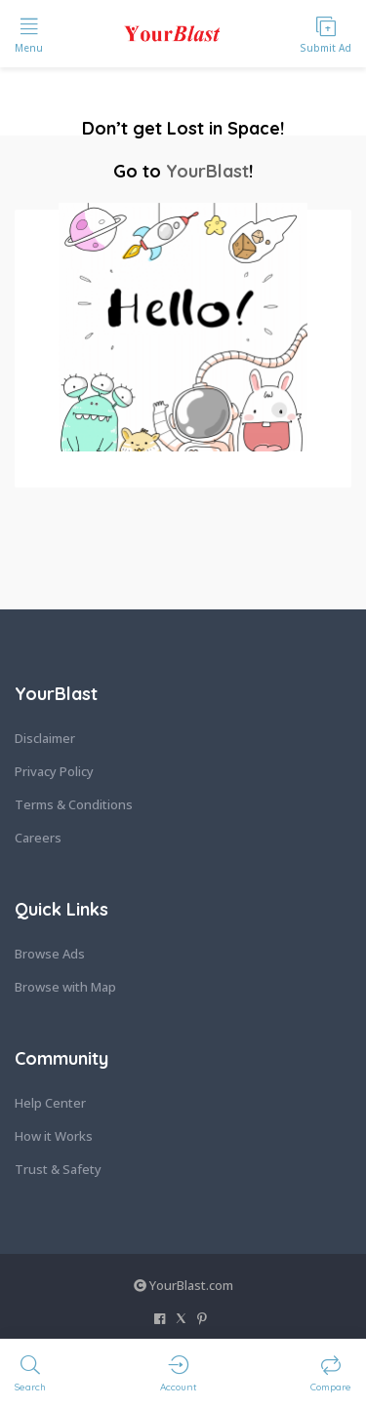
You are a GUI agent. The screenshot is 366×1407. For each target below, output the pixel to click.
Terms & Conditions (74, 804)
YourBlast (207, 171)
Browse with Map (65, 987)
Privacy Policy (54, 771)
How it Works (54, 1136)
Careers (38, 837)
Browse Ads (50, 953)
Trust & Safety (58, 1169)
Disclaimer (45, 738)
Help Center (50, 1103)
